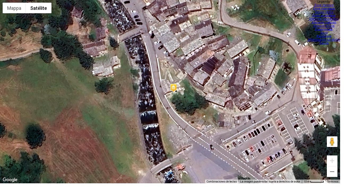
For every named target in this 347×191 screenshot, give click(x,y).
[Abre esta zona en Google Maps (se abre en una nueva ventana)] (10, 179)
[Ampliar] (332, 160)
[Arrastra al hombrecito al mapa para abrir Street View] (332, 141)
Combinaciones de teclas (221, 181)
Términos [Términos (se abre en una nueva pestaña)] (333, 181)
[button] (173, 88)
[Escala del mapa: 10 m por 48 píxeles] (314, 181)
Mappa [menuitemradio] (14, 8)
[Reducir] (332, 171)
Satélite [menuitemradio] (38, 8)
